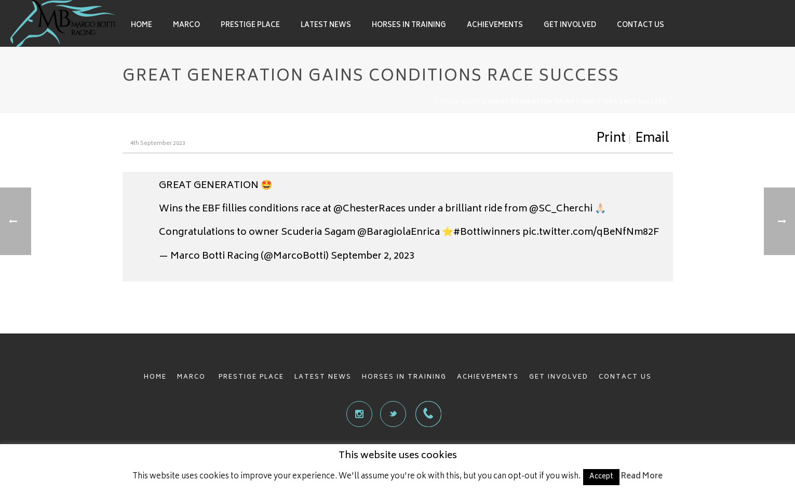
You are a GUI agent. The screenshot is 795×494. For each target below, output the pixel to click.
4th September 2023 (157, 144)
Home (141, 26)
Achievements (495, 26)
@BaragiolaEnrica (398, 232)
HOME (155, 377)
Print (611, 139)
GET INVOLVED (558, 377)
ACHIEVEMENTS (488, 377)
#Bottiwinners (486, 232)
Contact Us (640, 26)
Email (652, 139)
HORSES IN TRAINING (404, 377)
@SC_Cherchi (560, 209)
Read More (642, 477)
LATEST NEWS (323, 377)
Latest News (326, 26)
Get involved (570, 26)
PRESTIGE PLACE (251, 377)
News (470, 102)
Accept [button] (601, 477)
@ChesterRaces (369, 209)
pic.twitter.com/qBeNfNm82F (590, 232)
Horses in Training (409, 26)
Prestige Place (250, 26)
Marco (186, 26)
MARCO (192, 377)
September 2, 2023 (372, 256)
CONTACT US (625, 377)
